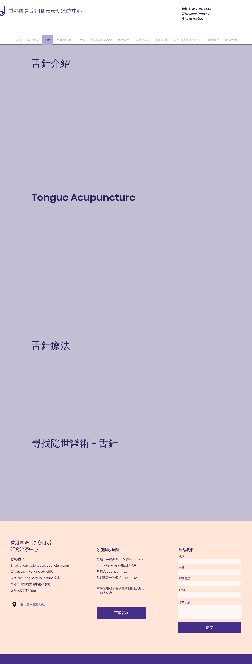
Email (182, 589)
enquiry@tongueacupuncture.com (44, 565)
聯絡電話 (184, 578)
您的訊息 (184, 602)
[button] (14, 604)
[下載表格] (121, 613)
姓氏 (182, 567)
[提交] (209, 627)
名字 (182, 556)
